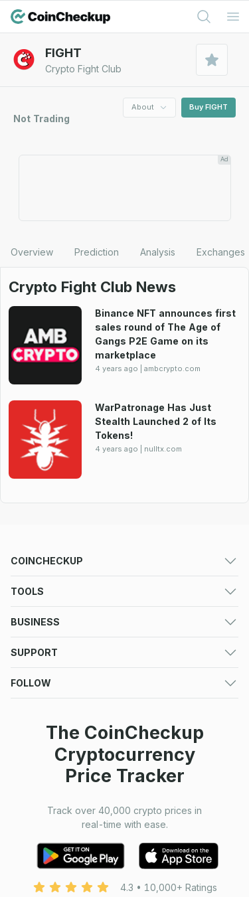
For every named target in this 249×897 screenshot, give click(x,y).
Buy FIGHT (208, 107)
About (149, 107)
